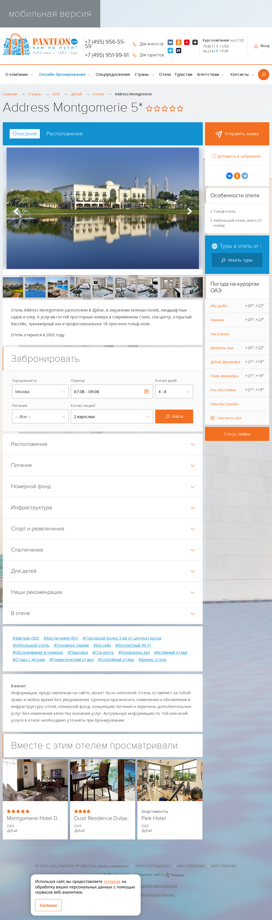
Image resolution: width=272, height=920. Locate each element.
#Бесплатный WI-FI (133, 645)
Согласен (48, 905)
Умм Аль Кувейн (224, 403)
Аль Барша (219, 333)
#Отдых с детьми (29, 659)
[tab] (25, 133)
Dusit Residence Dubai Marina (102, 818)
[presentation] (9, 287)
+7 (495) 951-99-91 (107, 55)
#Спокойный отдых (116, 659)
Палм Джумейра (237, 376)
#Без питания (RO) (61, 638)
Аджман (237, 320)
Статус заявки (237, 434)
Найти (174, 416)
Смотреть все (229, 417)
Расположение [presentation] (64, 133)
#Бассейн (102, 645)
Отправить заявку (237, 134)
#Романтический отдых (71, 659)
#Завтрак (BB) (26, 638)
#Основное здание (71, 645)
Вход (261, 45)
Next (189, 211)
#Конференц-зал (134, 652)
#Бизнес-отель (152, 659)
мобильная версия (50, 14)
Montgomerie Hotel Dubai (35, 818)
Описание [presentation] (24, 133)
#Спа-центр (103, 652)
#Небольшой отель (31, 645)
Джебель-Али (237, 348)
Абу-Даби (237, 306)
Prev (16, 211)
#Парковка (78, 652)
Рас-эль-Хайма (237, 390)
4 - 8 (162, 391)
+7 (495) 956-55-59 (105, 44)
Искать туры (237, 260)
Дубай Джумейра (237, 362)
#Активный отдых (170, 652)
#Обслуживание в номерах (38, 652)
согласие (112, 881)
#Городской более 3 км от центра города (122, 638)
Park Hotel (153, 818)
